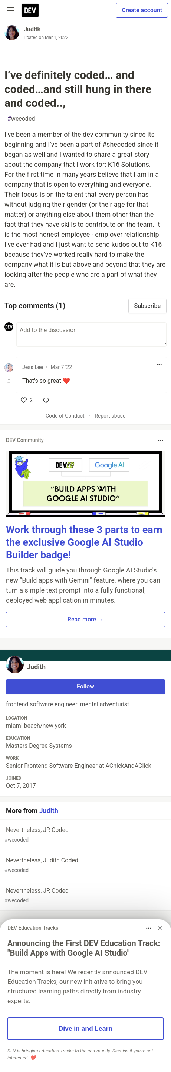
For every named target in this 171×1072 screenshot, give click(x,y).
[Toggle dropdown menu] (159, 365)
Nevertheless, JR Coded (84, 835)
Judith (32, 29)
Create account (142, 10)
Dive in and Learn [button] (85, 1029)
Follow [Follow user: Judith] (85, 686)
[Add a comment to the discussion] (91, 334)
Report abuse (110, 416)
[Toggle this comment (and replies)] (9, 381)
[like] (26, 400)
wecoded (21, 118)
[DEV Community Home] (30, 10)
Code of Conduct (65, 416)
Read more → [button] (85, 619)
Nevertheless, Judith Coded (84, 865)
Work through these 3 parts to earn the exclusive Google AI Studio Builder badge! (84, 542)
